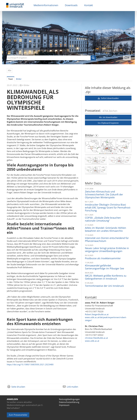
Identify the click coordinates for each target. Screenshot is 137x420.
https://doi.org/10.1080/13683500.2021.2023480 (30, 364)
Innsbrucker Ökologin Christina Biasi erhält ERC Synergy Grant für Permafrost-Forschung (108, 207)
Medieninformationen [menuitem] (46, 5)
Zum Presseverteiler (18, 414)
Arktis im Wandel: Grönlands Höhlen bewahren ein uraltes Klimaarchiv (105, 229)
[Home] (15, 5)
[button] (93, 57)
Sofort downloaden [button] (108, 98)
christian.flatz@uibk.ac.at (96, 338)
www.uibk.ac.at (92, 340)
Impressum (64, 405)
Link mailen (72, 386)
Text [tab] (10, 79)
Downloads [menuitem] (71, 5)
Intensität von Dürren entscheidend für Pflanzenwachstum (107, 239)
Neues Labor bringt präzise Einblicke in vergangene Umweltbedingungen (107, 250)
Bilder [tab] (19, 79)
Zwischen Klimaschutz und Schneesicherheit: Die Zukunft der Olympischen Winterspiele (104, 194)
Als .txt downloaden (108, 117)
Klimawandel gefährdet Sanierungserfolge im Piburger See (104, 267)
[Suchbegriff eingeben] (51, 57)
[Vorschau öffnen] (108, 146)
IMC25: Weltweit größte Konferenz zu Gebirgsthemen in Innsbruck (105, 277)
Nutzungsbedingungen (69, 399)
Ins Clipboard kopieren (108, 123)
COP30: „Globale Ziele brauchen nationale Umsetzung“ (103, 219)
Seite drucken (18, 386)
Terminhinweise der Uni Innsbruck (104, 285)
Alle (9, 70)
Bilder (90, 135)
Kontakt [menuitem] (88, 5)
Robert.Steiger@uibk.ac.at (97, 314)
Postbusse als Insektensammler (103, 258)
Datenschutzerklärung (69, 402)
